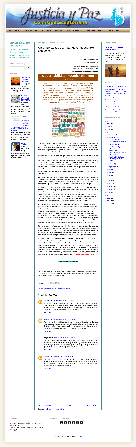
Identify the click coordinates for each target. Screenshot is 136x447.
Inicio (69, 405)
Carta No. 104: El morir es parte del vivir (25, 79)
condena (115, 107)
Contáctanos (113, 30)
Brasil (113, 102)
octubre (111, 164)
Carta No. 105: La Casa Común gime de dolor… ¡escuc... (117, 158)
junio (110, 175)
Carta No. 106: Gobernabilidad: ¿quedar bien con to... (117, 152)
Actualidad (108, 96)
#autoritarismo (49, 286)
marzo (111, 183)
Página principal (14, 30)
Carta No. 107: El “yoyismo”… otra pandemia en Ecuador (116, 146)
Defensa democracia (120, 102)
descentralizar (108, 110)
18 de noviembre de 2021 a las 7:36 (64, 338)
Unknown (47, 300)
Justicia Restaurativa (119, 94)
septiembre (112, 167)
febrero (111, 186)
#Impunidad (89, 286)
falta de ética (117, 110)
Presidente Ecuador (120, 100)
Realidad (58, 30)
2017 (109, 201)
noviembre (112, 137)
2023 (109, 127)
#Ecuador (72, 286)
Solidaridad (116, 96)
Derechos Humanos (74, 30)
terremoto (123, 97)
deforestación (123, 107)
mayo (111, 178)
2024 (109, 124)
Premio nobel (115, 104)
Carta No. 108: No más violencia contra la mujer (117, 141)
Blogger (79, 436)
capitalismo (108, 107)
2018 (109, 198)
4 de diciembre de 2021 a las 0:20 (62, 356)
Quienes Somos (31, 30)
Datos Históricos (24, 144)
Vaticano (124, 96)
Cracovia (107, 97)
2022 (109, 129)
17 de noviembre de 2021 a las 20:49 (63, 319)
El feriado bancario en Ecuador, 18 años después (25, 98)
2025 (109, 121)
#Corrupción (57, 286)
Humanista (107, 104)
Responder (47, 312)
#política (46, 288)
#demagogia (65, 286)
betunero (124, 106)
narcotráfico (66, 288)
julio (110, 172)
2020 (109, 192)
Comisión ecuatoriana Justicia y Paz (20, 44)
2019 (109, 195)
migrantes (117, 97)
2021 (109, 132)
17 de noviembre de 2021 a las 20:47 (63, 300)
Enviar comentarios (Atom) (55, 409)
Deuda (112, 97)
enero (111, 189)
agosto (111, 169)
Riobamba (108, 102)
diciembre (112, 135)
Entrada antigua (92, 405)
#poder (41, 288)
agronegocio (118, 106)
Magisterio (46, 30)
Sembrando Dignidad (95, 30)
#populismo (52, 288)
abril (110, 181)
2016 (109, 204)
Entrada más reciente (45, 405)
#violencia (59, 288)
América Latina (109, 100)
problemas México (113, 112)
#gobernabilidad (80, 286)
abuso (112, 106)
